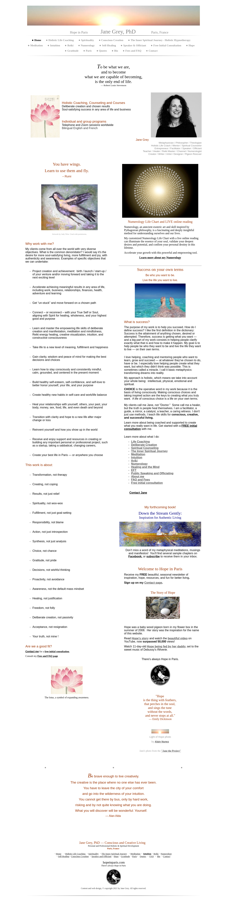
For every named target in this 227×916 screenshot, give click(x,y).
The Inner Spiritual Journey (114, 854)
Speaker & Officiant (134, 45)
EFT (133, 470)
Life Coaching (140, 441)
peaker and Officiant (102, 856)
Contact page (153, 582)
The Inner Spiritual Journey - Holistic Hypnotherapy (161, 40)
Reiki (70, 45)
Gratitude (72, 50)
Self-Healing (109, 45)
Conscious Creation (112, 40)
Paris (89, 50)
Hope (192, 45)
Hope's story (140, 638)
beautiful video (178, 638)
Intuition (55, 45)
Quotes (103, 50)
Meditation (36, 45)
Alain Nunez (162, 741)
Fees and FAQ (133, 50)
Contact (153, 50)
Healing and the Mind (145, 466)
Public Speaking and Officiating (152, 473)
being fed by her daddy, (166, 646)
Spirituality (87, 40)
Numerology (88, 45)
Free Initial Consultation (167, 45)
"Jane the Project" (171, 751)
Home (37, 40)
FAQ (151, 856)
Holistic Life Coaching (61, 40)
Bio (116, 50)
